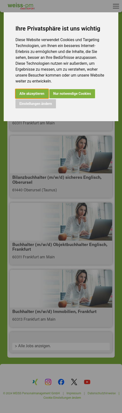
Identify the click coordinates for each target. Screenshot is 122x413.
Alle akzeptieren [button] (31, 94)
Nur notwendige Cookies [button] (72, 94)
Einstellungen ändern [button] (35, 104)
